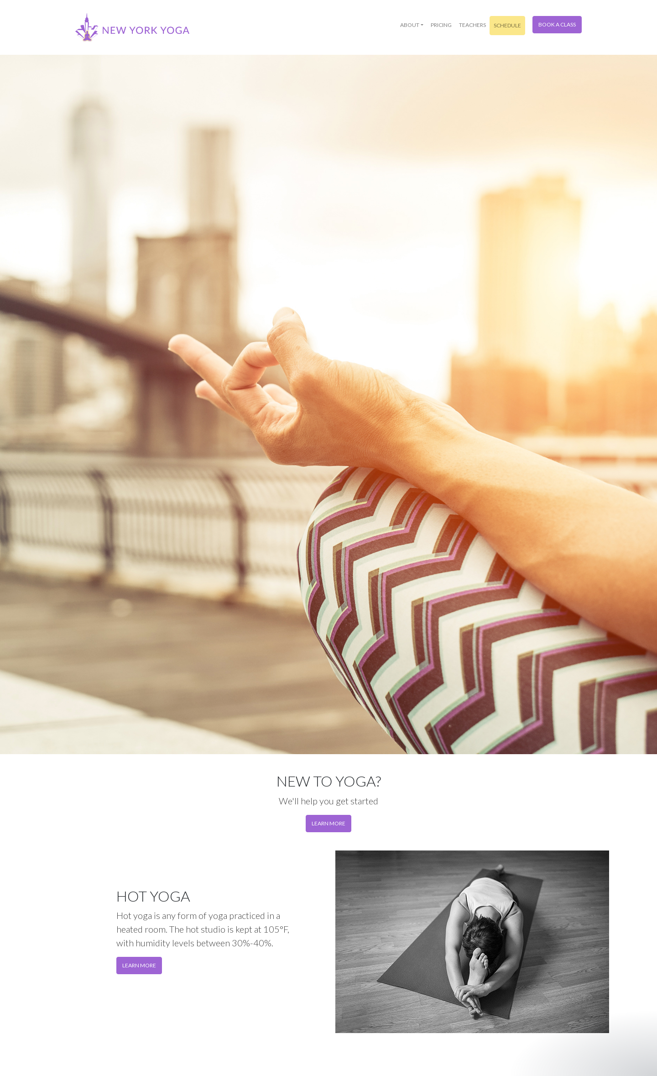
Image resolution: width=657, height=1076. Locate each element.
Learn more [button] (328, 823)
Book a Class (557, 24)
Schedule (507, 25)
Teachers (472, 24)
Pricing (441, 24)
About (409, 24)
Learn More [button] (139, 965)
